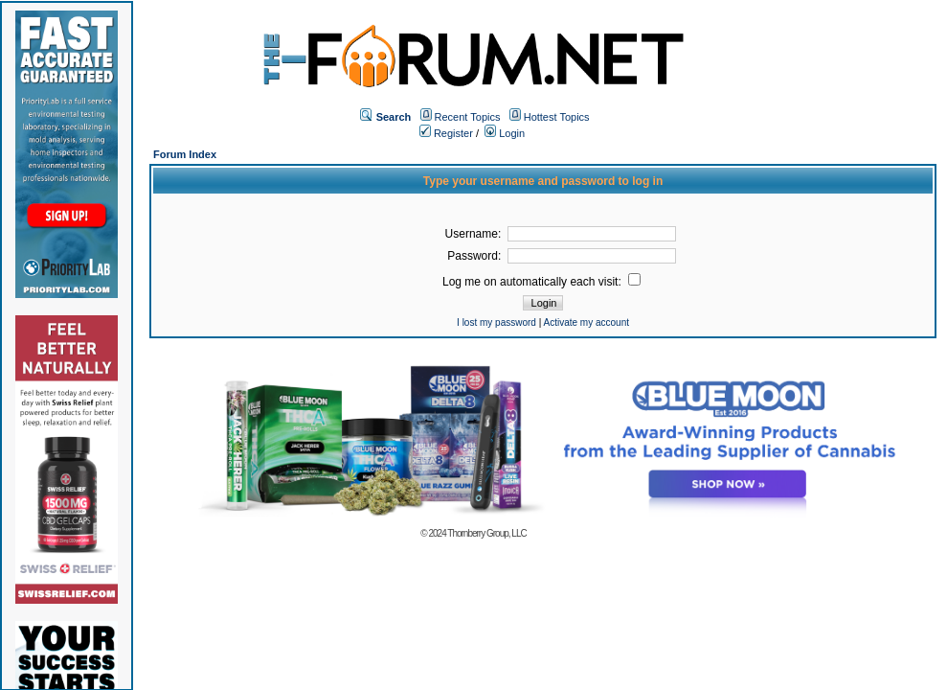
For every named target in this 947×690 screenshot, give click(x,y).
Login (505, 133)
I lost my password (496, 322)
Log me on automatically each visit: (541, 281)
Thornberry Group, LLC (486, 533)
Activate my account (586, 322)
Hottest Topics (557, 117)
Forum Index (184, 154)
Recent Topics (468, 117)
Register (446, 133)
